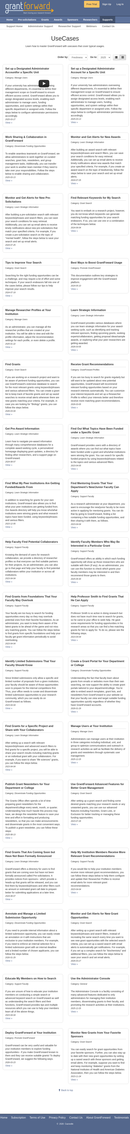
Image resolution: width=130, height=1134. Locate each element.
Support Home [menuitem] (14, 26)
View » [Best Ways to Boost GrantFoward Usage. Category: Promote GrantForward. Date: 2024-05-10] (74, 289)
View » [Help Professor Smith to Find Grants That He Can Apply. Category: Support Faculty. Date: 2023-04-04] (74, 640)
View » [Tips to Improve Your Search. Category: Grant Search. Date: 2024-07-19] (8, 295)
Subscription (18, 1117)
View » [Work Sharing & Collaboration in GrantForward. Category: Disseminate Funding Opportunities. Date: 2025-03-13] (8, 180)
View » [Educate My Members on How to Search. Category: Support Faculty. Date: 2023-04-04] (8, 1018)
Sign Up (106, 4)
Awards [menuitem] (58, 19)
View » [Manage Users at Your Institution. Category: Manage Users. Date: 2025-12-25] (74, 762)
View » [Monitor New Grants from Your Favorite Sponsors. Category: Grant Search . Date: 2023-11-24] (74, 1079)
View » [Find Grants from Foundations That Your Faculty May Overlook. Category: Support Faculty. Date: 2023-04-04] (8, 646)
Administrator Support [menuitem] (40, 26)
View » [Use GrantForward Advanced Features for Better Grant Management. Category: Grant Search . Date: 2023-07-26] (74, 824)
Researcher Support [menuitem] (69, 26)
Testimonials (121, 1117)
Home (4, 1117)
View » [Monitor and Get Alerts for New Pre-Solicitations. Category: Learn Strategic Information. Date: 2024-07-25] (8, 248)
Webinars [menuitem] (91, 26)
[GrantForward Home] (29, 7)
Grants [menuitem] (45, 19)
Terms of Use (37, 1117)
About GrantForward (98, 1117)
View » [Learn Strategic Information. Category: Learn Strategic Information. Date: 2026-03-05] (74, 350)
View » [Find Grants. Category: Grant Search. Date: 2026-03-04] (8, 414)
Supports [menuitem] (107, 19)
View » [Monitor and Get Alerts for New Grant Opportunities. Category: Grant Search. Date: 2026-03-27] (74, 964)
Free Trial (92, 4)
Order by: (63, 57)
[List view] (116, 57)
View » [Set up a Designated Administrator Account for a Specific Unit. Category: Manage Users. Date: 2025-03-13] (74, 122)
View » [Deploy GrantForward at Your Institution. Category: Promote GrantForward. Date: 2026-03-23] (8, 1065)
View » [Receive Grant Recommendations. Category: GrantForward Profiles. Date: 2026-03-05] (74, 407)
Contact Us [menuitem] (108, 26)
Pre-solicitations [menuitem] (27, 19)
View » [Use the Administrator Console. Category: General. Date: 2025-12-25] (74, 1011)
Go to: (93, 57)
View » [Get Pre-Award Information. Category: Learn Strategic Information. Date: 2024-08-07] (8, 465)
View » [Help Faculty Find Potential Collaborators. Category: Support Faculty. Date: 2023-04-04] (8, 581)
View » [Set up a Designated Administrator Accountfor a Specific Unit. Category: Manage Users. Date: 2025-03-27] (8, 122)
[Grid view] (122, 57)
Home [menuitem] (9, 19)
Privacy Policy (57, 1117)
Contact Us (76, 1117)
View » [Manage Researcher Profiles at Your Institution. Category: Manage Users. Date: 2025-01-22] (8, 347)
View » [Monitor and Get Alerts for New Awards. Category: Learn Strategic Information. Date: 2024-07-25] (74, 183)
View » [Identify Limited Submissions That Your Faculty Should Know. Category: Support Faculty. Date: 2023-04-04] (8, 708)
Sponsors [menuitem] (72, 19)
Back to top (65, 1090)
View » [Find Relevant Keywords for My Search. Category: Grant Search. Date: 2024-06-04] (74, 231)
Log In (120, 4)
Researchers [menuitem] (90, 19)
